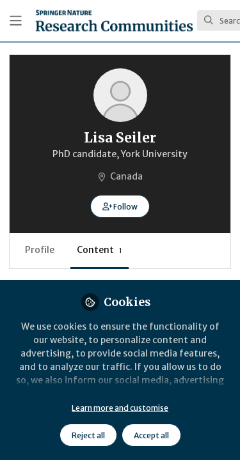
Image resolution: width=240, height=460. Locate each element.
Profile (39, 250)
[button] (120, 206)
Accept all (151, 435)
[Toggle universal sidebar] (15, 20)
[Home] (114, 20)
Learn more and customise (120, 408)
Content (99, 250)
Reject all (88, 435)
